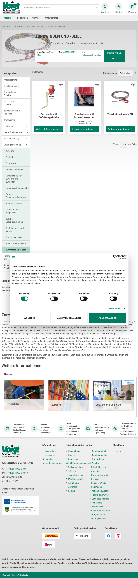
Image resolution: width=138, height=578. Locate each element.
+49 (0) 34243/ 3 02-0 (16, 469)
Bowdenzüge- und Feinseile (99, 477)
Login (118, 451)
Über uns (72, 455)
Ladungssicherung (35, 29)
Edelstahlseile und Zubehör (99, 469)
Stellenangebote (75, 467)
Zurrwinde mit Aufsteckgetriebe (49, 118)
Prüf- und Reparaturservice (75, 473)
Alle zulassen (108, 318)
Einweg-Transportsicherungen (16, 198)
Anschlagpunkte (11, 88)
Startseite (6, 29)
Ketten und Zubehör (101, 491)
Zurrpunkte (11, 166)
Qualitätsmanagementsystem (80, 463)
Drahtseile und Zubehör (10, 96)
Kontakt (71, 491)
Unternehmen (74, 451)
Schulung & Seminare (73, 485)
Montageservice (75, 479)
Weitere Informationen (47, 132)
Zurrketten (10, 160)
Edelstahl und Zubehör (10, 105)
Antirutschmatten (14, 206)
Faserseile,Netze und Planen (98, 485)
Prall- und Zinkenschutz (16, 246)
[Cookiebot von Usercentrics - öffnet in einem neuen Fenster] (115, 257)
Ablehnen (30, 318)
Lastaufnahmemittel (13, 135)
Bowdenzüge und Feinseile (12, 115)
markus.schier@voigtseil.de (91, 58)
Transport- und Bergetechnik (12, 214)
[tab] (8, 374)
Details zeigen (114, 308)
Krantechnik (9, 122)
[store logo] (12, 9)
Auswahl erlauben (69, 318)
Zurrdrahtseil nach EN (120, 116)
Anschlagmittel (11, 82)
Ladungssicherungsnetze (17, 190)
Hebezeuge (9, 129)
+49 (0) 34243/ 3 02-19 (17, 473)
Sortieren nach (110, 75)
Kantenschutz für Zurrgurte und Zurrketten (14, 181)
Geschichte (73, 459)
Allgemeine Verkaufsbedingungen (53, 461)
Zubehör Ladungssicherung (14, 223)
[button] (61, 87)
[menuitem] (7, 20)
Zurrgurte (10, 153)
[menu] (69, 20)
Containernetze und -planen (15, 232)
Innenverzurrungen (14, 172)
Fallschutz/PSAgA (12, 141)
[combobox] (60, 9)
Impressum (50, 455)
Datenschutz (50, 451)
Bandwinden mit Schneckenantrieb (84, 118)
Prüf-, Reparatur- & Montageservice (99, 516)
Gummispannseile (14, 240)
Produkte (19, 29)
